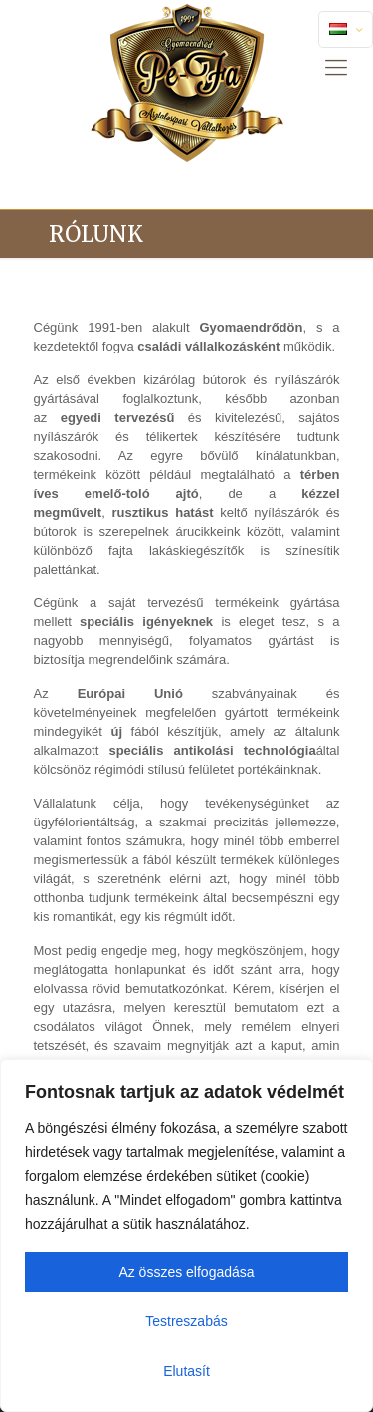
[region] (186, 1235)
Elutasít (186, 1371)
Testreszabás (186, 1321)
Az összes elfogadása (186, 1272)
